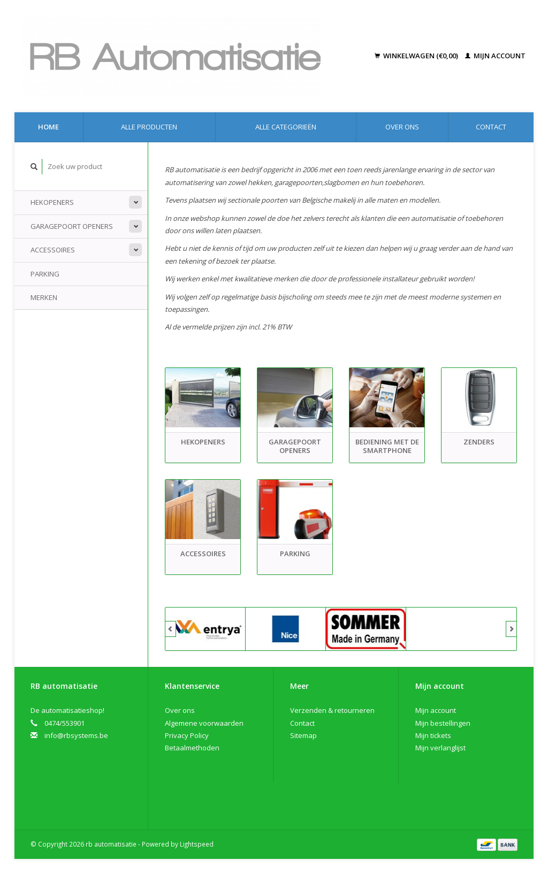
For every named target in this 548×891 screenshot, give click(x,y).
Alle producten (149, 127)
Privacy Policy (187, 735)
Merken (44, 297)
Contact (491, 127)
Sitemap (303, 735)
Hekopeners (52, 202)
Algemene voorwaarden (204, 723)
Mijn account (495, 55)
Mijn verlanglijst (440, 747)
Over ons (402, 127)
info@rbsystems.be (76, 735)
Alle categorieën (285, 127)
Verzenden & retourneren (332, 710)
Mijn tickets (433, 735)
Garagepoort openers (72, 226)
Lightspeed (197, 844)
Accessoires (53, 250)
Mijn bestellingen (442, 723)
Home (48, 127)
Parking (45, 274)
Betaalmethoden (192, 747)
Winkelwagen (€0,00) (417, 55)
